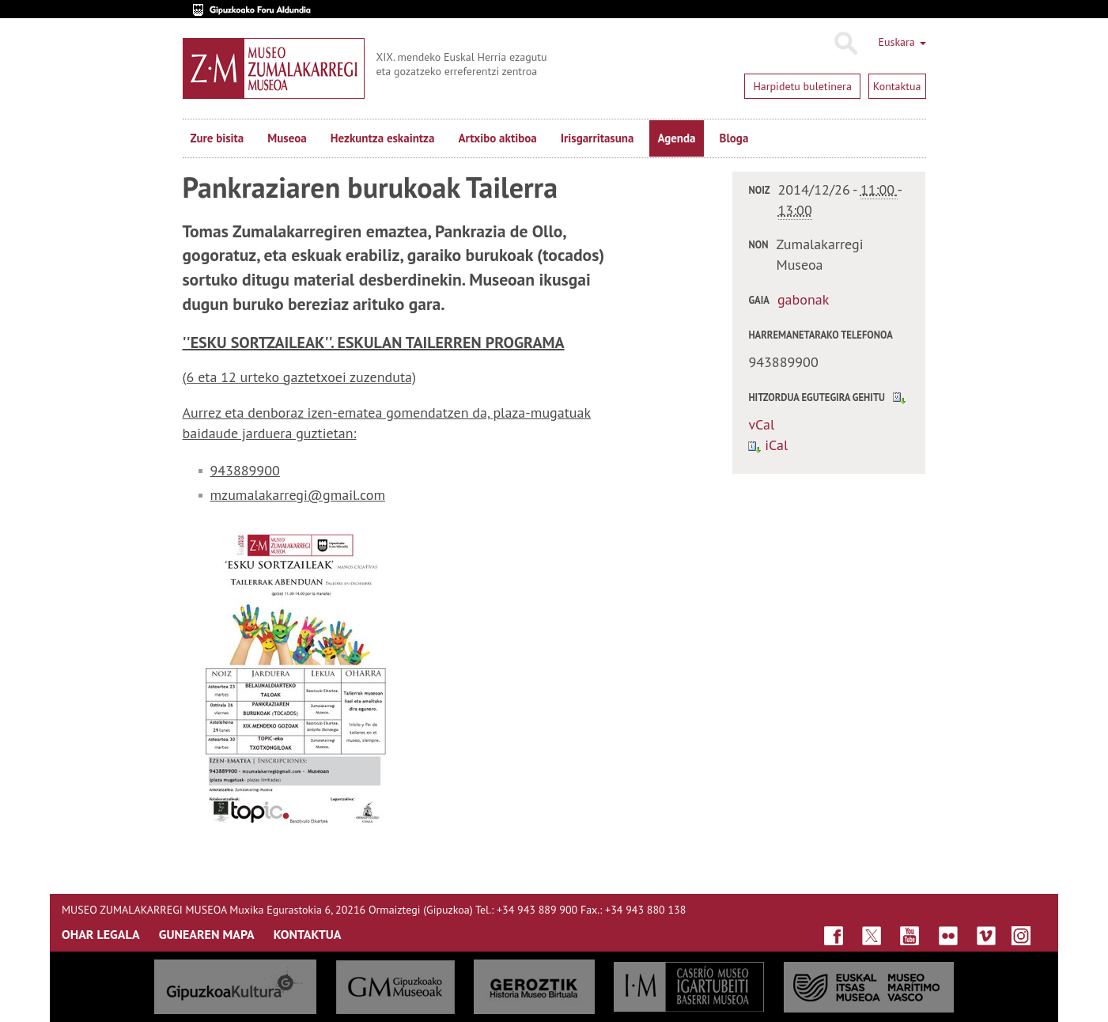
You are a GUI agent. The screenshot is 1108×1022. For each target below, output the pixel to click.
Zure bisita (217, 138)
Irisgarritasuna (597, 138)
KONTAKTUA (308, 934)
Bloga (734, 138)
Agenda (676, 138)
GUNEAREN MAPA (207, 934)
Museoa (286, 138)
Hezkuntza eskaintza (383, 138)
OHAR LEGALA (101, 934)
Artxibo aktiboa (497, 138)
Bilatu (845, 43)
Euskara (901, 42)
